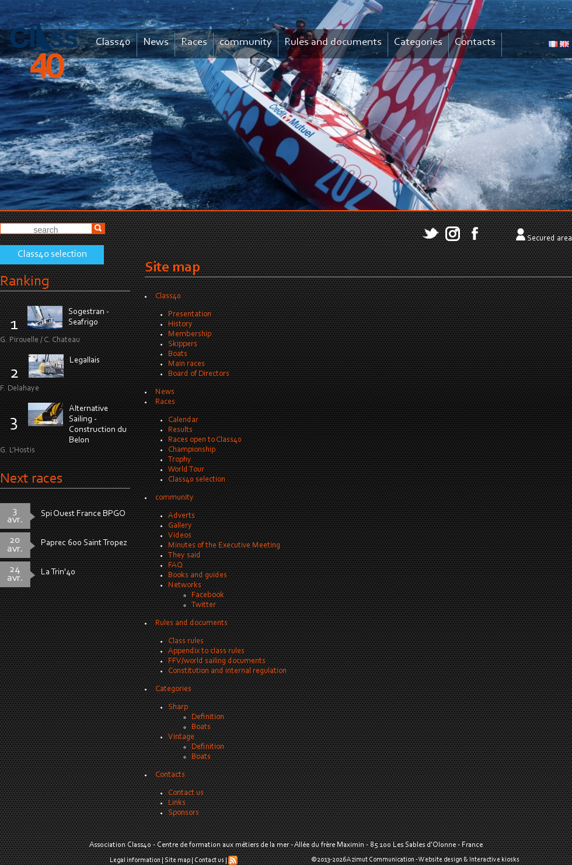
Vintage (181, 737)
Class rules (186, 641)
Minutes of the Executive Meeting (224, 546)
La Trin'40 (58, 572)
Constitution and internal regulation (227, 671)
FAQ (175, 565)
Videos (179, 536)
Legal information (135, 860)
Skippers (182, 344)
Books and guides (197, 575)
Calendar (183, 420)
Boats (177, 354)
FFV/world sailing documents (217, 661)
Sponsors (183, 813)
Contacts (475, 42)
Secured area (549, 239)
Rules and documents (333, 42)
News (156, 42)
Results (180, 430)
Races (194, 42)
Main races (186, 364)
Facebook (207, 595)
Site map (177, 860)
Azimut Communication (380, 859)
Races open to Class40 (205, 440)
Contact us (186, 793)
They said (184, 556)
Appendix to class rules (206, 651)
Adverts (181, 516)
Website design (440, 859)
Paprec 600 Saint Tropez (84, 543)
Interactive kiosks (494, 859)
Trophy (179, 460)
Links (177, 803)
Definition (207, 717)
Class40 (113, 42)
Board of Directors (198, 374)
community (245, 42)
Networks (184, 585)
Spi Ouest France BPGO (83, 514)
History (180, 324)
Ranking (24, 281)
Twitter (203, 605)
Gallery (180, 526)
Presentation (189, 315)
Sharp (178, 707)
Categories (418, 42)
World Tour (186, 470)
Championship (191, 450)
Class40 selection (52, 254)
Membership (189, 334)
